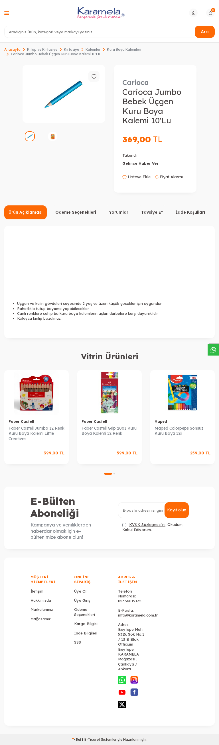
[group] (64, 94)
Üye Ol (80, 591)
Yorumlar (118, 212)
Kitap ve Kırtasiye (42, 49)
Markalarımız (42, 609)
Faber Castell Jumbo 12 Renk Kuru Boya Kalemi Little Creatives (36, 434)
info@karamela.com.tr (138, 615)
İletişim (37, 591)
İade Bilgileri (85, 633)
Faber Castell (21, 421)
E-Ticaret (92, 739)
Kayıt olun (176, 510)
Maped (161, 421)
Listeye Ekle (136, 176)
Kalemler (93, 49)
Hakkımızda (41, 600)
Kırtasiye (71, 49)
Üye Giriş (82, 600)
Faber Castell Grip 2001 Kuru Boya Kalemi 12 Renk (109, 431)
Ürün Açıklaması (25, 212)
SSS (77, 642)
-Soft (78, 739)
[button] (108, 474)
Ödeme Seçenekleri (75, 212)
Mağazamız (41, 619)
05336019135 (129, 601)
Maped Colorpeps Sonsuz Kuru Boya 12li (179, 431)
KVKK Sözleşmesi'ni (147, 524)
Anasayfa (12, 49)
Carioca (135, 82)
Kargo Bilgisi (86, 623)
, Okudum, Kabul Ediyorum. (152, 527)
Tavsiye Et (152, 212)
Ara (205, 31)
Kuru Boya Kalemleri (124, 49)
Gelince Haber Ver (140, 163)
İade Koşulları (190, 212)
